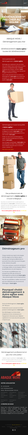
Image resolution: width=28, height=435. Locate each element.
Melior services (16, 424)
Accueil (3, 426)
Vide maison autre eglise (8, 149)
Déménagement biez (22, 395)
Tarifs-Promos (18, 426)
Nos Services (10, 426)
